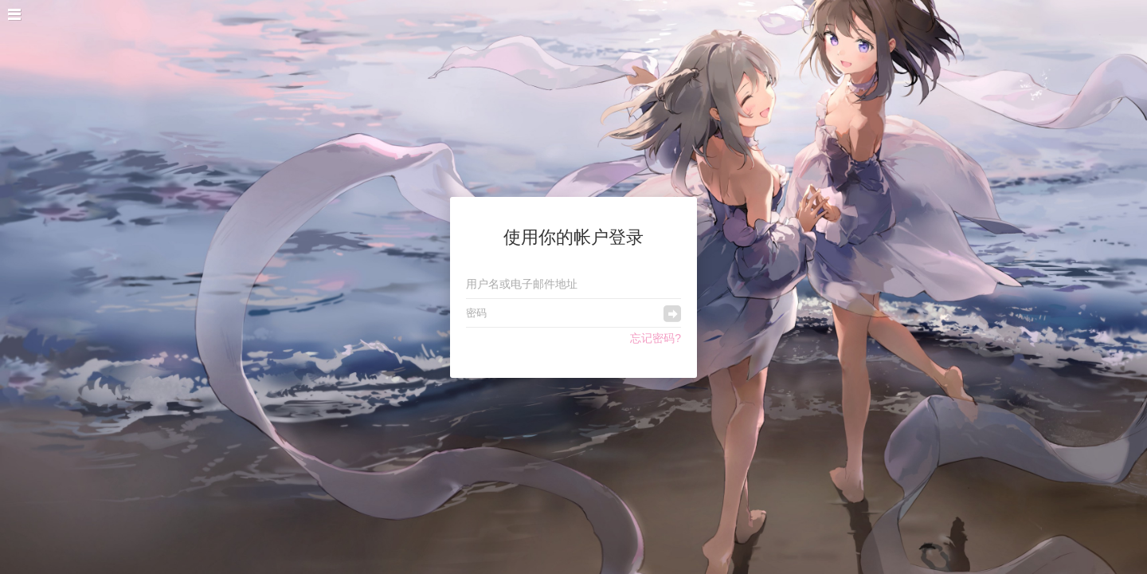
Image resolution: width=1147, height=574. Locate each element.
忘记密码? (655, 338)
